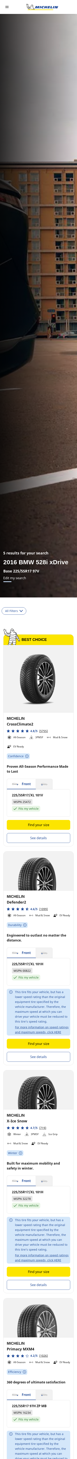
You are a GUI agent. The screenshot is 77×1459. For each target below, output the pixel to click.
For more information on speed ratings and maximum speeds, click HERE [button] (42, 1029)
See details (38, 838)
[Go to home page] (42, 7)
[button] (27, 730)
